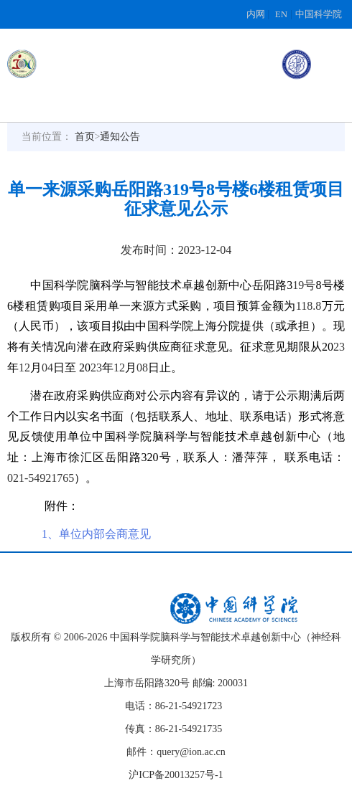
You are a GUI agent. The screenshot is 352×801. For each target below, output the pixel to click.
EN (281, 14)
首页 (85, 136)
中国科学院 (318, 14)
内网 (255, 14)
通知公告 (120, 136)
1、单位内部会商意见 (96, 534)
